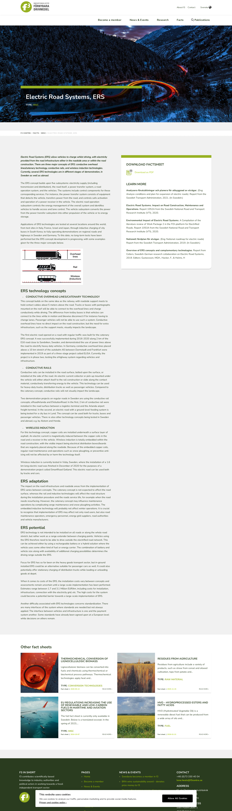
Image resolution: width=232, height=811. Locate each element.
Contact (191, 7)
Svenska (205, 7)
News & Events (139, 20)
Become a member (109, 20)
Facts (180, 20)
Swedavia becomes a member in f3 (140, 776)
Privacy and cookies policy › (53, 801)
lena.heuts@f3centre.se (189, 780)
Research (163, 20)
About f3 (181, 7)
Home (87, 776)
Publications (202, 20)
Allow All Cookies (177, 797)
